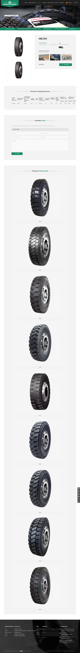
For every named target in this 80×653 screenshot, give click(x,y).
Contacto (38, 634)
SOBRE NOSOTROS (32, 2)
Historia (6, 630)
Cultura (6, 634)
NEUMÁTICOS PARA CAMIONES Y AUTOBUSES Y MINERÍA (30, 18)
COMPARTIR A (66, 64)
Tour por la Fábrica (8, 632)
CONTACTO (62, 2)
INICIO (26, 2)
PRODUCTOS (39, 2)
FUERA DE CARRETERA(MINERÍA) (50, 18)
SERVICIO (44, 2)
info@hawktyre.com (64, 638)
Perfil (6, 629)
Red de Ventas (39, 629)
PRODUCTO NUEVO (18, 629)
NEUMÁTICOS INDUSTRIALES (19, 635)
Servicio (38, 630)
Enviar (18, 153)
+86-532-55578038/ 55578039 (66, 634)
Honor (6, 635)
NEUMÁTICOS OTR (17, 632)
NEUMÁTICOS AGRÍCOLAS (19, 634)
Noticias (38, 632)
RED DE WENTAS (51, 2)
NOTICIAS (56, 2)
